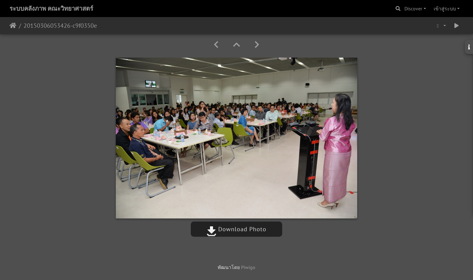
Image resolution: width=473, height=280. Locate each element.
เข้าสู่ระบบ (445, 8)
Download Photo (236, 229)
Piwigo (248, 267)
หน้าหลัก (12, 25)
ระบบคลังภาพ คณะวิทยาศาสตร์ (51, 8)
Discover (413, 8)
